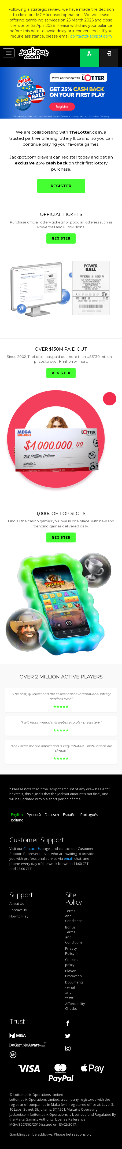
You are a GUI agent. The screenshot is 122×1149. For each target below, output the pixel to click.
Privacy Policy (71, 951)
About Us (16, 903)
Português (89, 814)
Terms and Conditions (71, 915)
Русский (34, 814)
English (17, 814)
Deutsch (52, 814)
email (68, 858)
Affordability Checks (71, 1006)
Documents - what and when (71, 990)
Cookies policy (71, 962)
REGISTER (61, 185)
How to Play (18, 916)
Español (69, 814)
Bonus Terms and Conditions (71, 935)
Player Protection (71, 973)
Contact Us (32, 848)
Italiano (17, 820)
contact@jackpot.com (91, 36)
